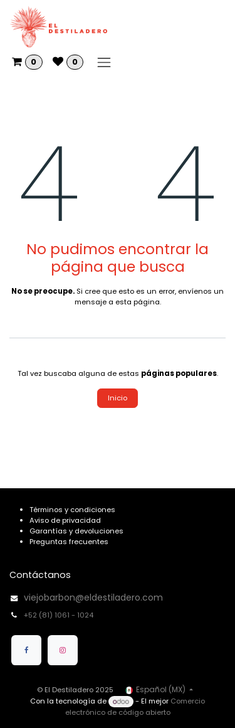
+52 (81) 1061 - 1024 (59, 615)
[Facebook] (26, 650)
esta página (137, 302)
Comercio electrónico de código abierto (135, 707)
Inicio (117, 398)
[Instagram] (63, 650)
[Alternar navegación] (104, 62)
